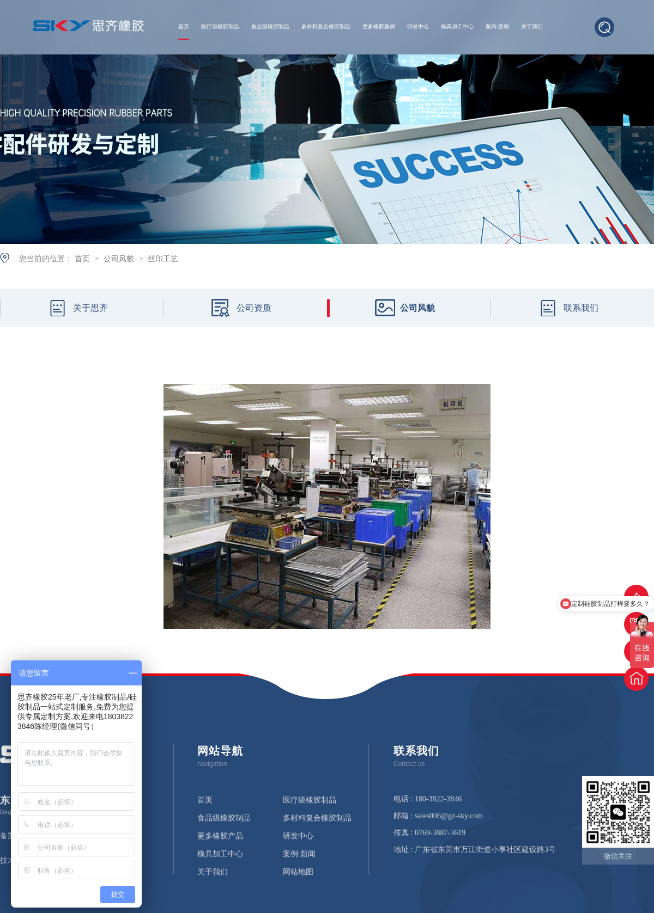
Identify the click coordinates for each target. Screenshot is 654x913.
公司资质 (254, 307)
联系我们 (581, 307)
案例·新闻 (497, 26)
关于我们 (532, 26)
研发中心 (418, 26)
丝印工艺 (163, 258)
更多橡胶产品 (220, 836)
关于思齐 (90, 307)
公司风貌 (120, 258)
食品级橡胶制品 (270, 26)
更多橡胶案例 (378, 26)
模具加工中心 (457, 26)
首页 (183, 26)
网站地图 (298, 872)
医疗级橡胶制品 (220, 26)
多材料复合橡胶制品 (325, 26)
